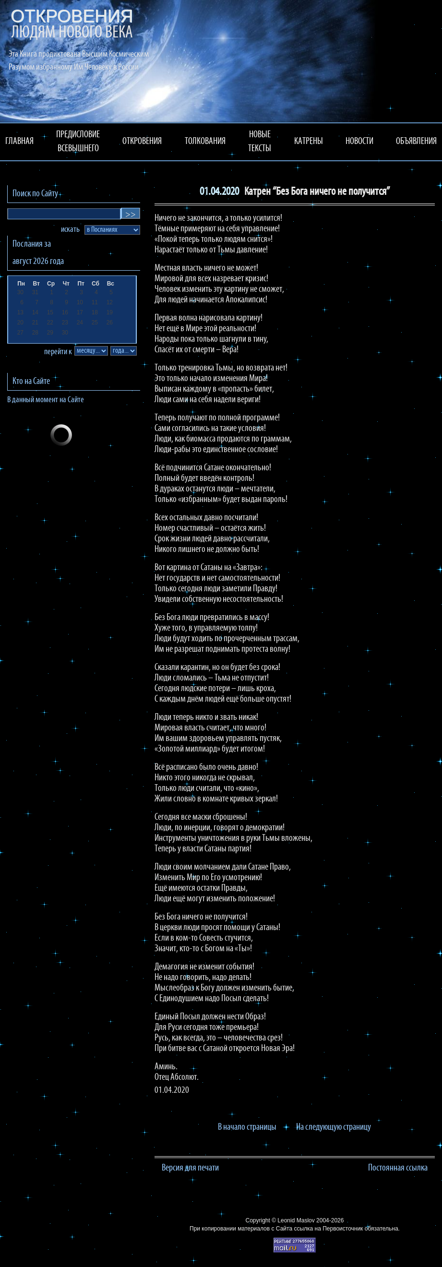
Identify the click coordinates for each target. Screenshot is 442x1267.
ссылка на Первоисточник (328, 1228)
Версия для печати (190, 1168)
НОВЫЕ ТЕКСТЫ (259, 142)
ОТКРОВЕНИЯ (142, 141)
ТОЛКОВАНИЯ (205, 141)
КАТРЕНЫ (308, 141)
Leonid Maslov (295, 1220)
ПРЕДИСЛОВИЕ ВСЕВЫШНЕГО (78, 142)
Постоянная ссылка (398, 1168)
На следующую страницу (333, 1127)
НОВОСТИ (359, 141)
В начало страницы (247, 1127)
